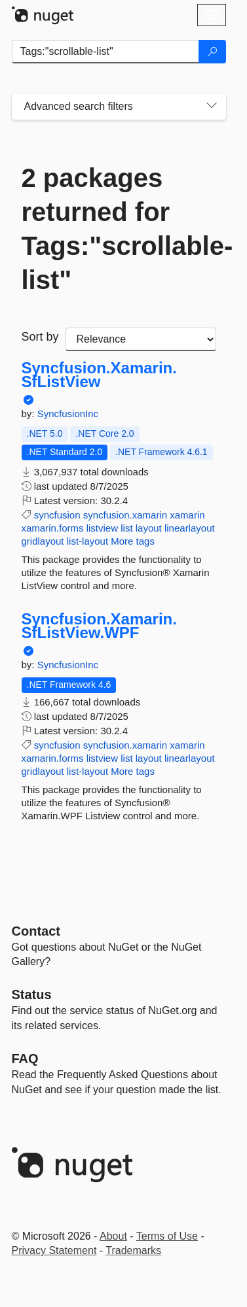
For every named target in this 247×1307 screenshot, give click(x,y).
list (126, 528)
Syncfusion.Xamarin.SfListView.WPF (99, 626)
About (113, 1236)
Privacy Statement (54, 1250)
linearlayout (189, 528)
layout (149, 528)
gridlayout (43, 541)
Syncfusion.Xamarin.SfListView (99, 375)
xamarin (187, 514)
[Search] (212, 51)
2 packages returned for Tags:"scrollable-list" (119, 228)
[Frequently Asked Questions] (25, 1058)
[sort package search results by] (141, 339)
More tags (133, 541)
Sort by (40, 336)
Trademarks (133, 1250)
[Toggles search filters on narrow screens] (211, 106)
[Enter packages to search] (105, 51)
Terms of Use (167, 1236)
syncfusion (57, 514)
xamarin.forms (53, 528)
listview (102, 528)
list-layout (87, 541)
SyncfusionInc (67, 413)
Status (32, 994)
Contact (36, 931)
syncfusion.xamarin (125, 514)
